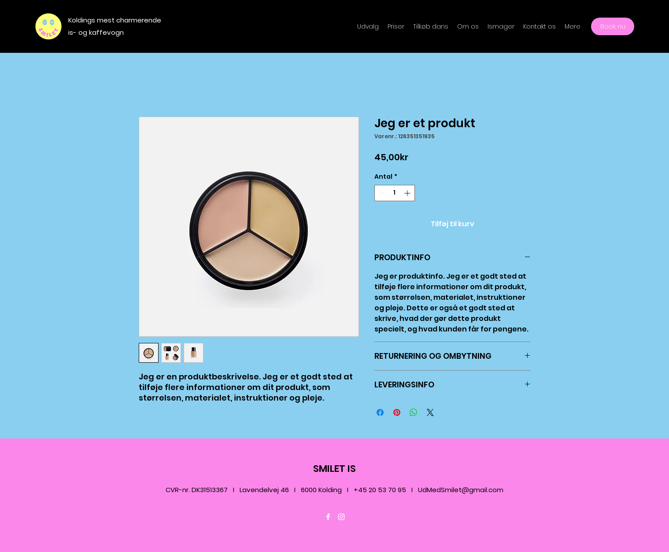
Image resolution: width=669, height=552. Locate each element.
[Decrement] (381, 193)
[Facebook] (328, 516)
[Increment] (408, 193)
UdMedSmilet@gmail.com (460, 489)
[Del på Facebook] (380, 412)
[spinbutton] (395, 193)
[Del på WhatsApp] (413, 412)
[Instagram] (341, 516)
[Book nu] (612, 26)
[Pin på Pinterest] (397, 412)
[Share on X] (430, 412)
